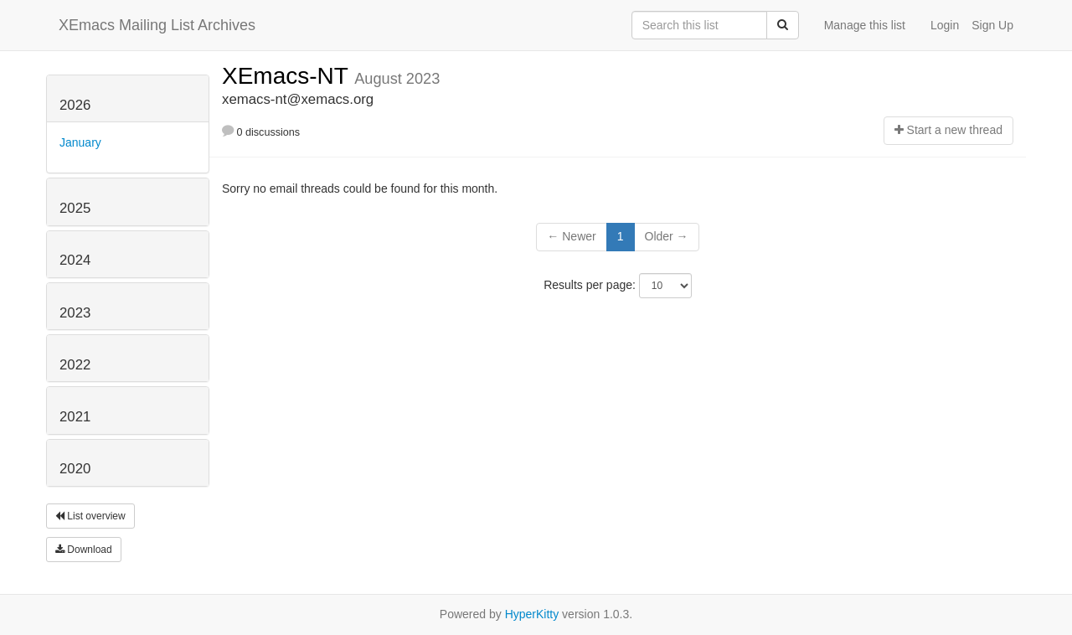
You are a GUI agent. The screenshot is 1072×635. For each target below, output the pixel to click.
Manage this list (864, 25)
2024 (74, 260)
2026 (74, 105)
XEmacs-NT (288, 76)
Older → (666, 236)
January (80, 142)
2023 (74, 313)
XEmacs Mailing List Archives (157, 25)
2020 (74, 469)
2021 (74, 417)
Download (83, 549)
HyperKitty (532, 614)
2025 (74, 208)
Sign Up (992, 25)
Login (944, 25)
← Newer (571, 236)
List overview (90, 516)
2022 (74, 365)
